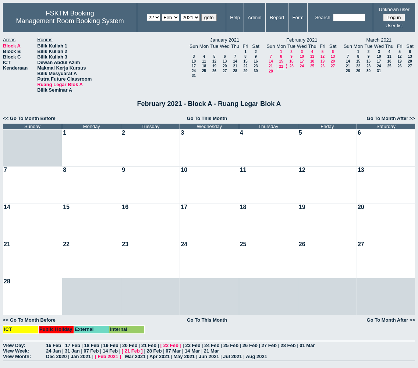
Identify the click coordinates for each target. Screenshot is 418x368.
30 (256, 71)
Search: (323, 17)
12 (214, 61)
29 (245, 71)
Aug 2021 (256, 356)
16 (256, 61)
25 (204, 71)
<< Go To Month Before (29, 118)
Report (277, 17)
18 (204, 66)
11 (204, 61)
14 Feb (110, 351)
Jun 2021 (209, 356)
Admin (255, 17)
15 (245, 61)
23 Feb (192, 345)
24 (194, 71)
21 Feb (148, 345)
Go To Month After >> (391, 118)
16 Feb (53, 345)
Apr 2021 (159, 356)
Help (235, 17)
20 (225, 66)
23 (256, 66)
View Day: (14, 345)
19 (214, 66)
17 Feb (72, 345)
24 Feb (211, 345)
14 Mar (192, 351)
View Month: (17, 356)
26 (214, 71)
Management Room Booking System (70, 21)
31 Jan (72, 351)
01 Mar (307, 345)
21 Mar (211, 351)
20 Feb (129, 345)
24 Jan (53, 351)
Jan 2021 (81, 356)
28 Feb (287, 345)
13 (225, 61)
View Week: (16, 351)
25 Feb (230, 345)
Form (297, 17)
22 (245, 66)
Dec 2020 (56, 356)
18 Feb (91, 345)
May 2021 (184, 356)
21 (235, 66)
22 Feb (170, 345)
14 (235, 61)
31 (194, 76)
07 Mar (173, 351)
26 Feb (250, 345)
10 (194, 61)
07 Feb (91, 351)
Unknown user (394, 9)
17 (194, 66)
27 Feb (269, 345)
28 (235, 71)
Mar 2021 (135, 356)
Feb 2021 (108, 356)
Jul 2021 (232, 356)
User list (394, 25)
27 (225, 71)
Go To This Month (207, 118)
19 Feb (110, 345)
